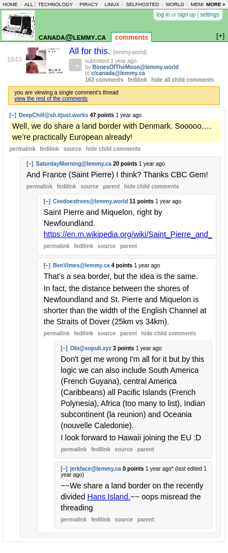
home (10, 4)
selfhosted (142, 4)
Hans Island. (108, 496)
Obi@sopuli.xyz (91, 348)
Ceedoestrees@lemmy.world (90, 201)
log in (163, 15)
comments (131, 37)
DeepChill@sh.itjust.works (53, 115)
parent (111, 186)
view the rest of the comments (51, 99)
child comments (113, 149)
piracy (88, 4)
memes (199, 4)
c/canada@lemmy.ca (118, 73)
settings (209, 15)
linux (111, 4)
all (28, 4)
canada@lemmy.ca (72, 36)
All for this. (91, 51)
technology (55, 4)
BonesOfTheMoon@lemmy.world (135, 67)
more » (215, 4)
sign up (186, 15)
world (175, 4)
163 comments (104, 80)
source (72, 149)
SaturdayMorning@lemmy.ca (74, 164)
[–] (12, 115)
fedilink (137, 80)
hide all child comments (182, 80)
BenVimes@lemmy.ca (81, 265)
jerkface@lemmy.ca (95, 469)
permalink (22, 149)
